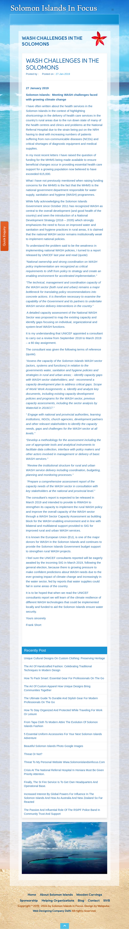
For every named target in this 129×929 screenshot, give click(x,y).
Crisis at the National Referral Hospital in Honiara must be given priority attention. (64, 772)
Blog (80, 900)
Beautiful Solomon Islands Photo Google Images (53, 746)
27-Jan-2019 (63, 73)
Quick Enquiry (4, 236)
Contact (93, 900)
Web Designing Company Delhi (52, 911)
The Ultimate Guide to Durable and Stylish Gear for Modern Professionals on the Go (61, 700)
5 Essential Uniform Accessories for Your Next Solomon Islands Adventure (63, 736)
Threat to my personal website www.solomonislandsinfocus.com (64, 762)
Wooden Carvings (89, 894)
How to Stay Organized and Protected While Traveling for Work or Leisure (63, 712)
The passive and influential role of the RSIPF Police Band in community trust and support (62, 811)
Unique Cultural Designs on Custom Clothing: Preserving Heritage (64, 658)
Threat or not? (33, 754)
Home (31, 894)
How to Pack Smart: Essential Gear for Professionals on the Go (64, 678)
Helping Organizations (57, 900)
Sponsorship (28, 900)
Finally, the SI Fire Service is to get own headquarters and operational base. (61, 784)
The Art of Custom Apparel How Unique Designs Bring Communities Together (57, 688)
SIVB (106, 900)
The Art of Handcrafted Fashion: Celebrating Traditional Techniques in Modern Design (58, 668)
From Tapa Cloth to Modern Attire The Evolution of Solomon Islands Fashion (61, 724)
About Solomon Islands (56, 894)
